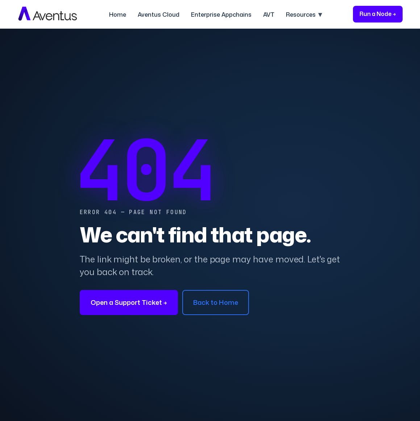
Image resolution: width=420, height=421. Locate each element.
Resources (301, 15)
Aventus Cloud (158, 15)
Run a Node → (377, 14)
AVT (268, 15)
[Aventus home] (47, 14)
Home (117, 15)
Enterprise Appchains (221, 15)
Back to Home (215, 302)
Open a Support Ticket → (129, 302)
